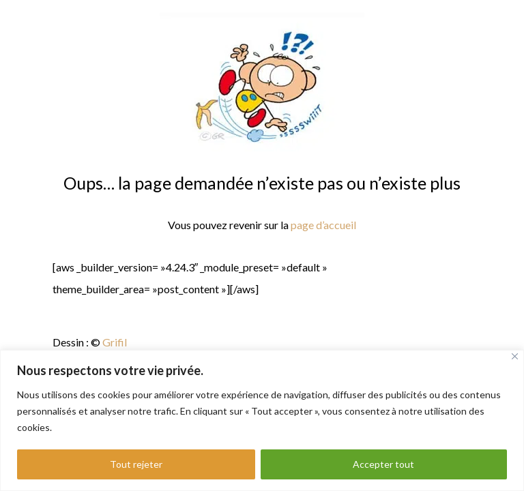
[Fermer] (515, 356)
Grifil (114, 342)
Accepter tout (383, 464)
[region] (262, 420)
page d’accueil (322, 224)
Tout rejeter (136, 464)
